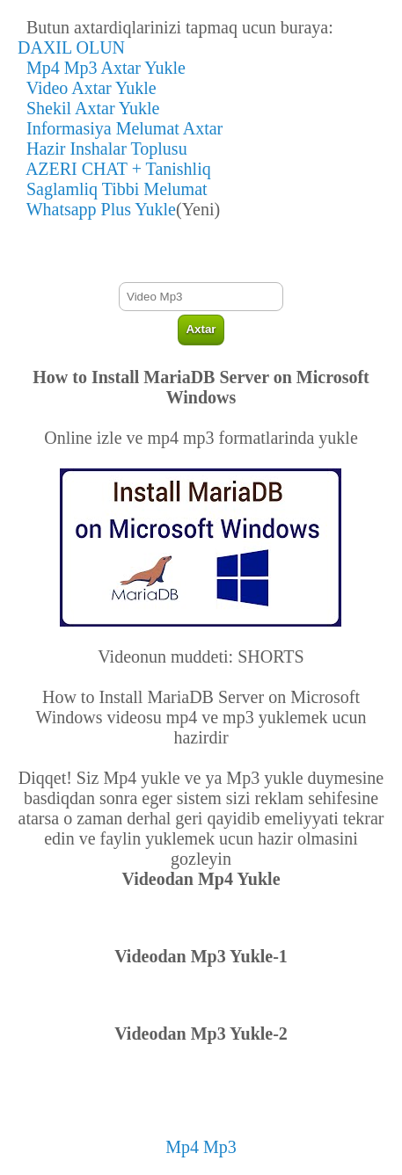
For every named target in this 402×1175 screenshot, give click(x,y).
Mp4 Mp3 (201, 1147)
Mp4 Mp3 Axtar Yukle (102, 67)
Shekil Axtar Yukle (88, 108)
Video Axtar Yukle (87, 88)
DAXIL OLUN (71, 47)
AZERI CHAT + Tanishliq (114, 168)
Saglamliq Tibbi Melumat (113, 189)
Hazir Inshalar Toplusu (102, 148)
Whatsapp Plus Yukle (97, 209)
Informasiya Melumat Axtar (120, 128)
